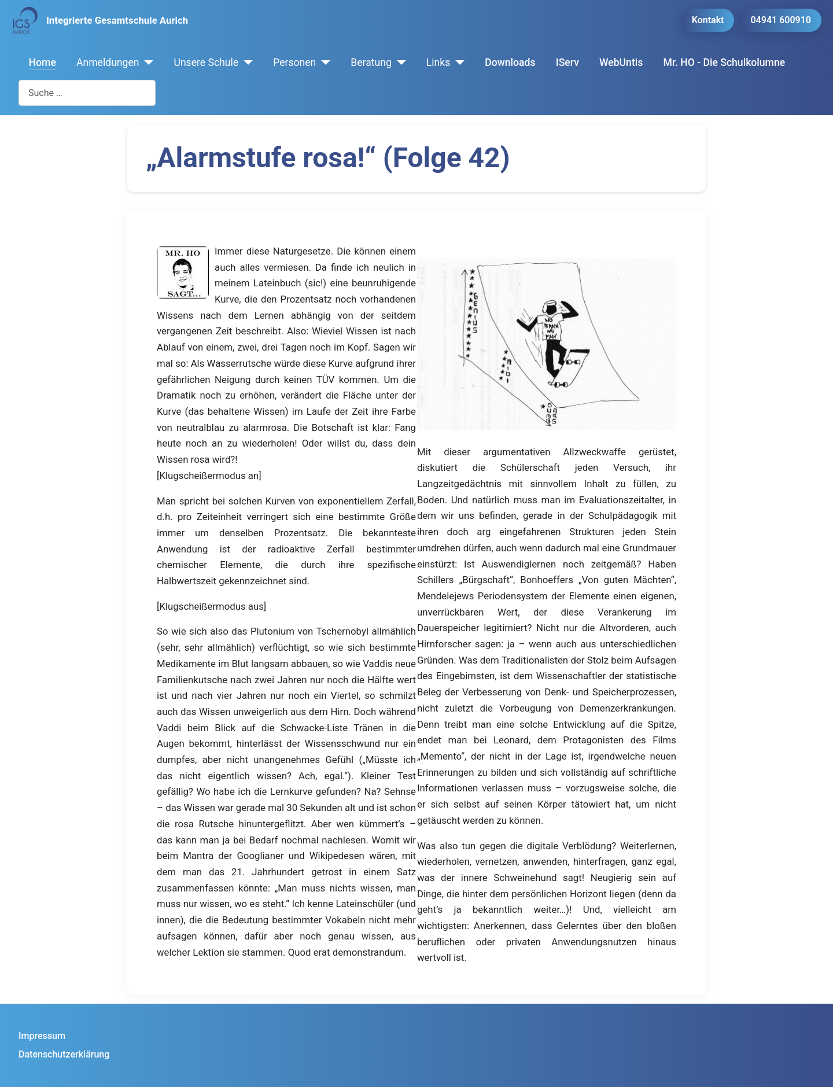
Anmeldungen (107, 62)
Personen (294, 62)
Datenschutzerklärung (64, 1054)
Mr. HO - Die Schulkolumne (725, 62)
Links (438, 62)
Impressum (42, 1035)
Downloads (510, 62)
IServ (567, 62)
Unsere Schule (206, 62)
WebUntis (621, 62)
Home (42, 62)
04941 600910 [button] (780, 19)
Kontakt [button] (708, 19)
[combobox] (87, 93)
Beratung (371, 62)
